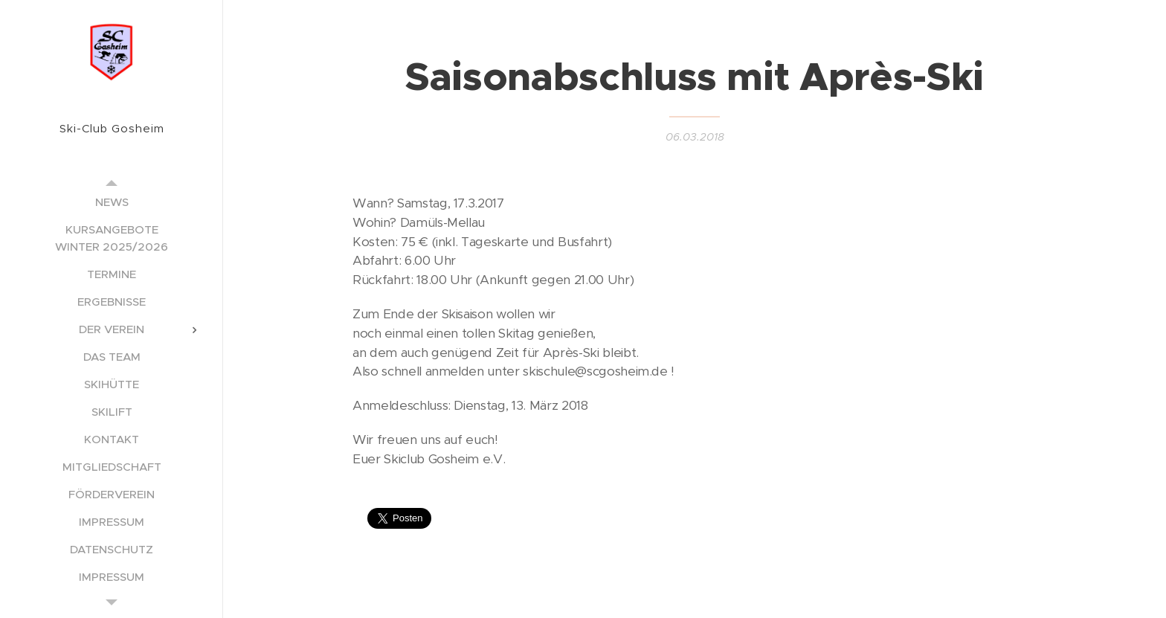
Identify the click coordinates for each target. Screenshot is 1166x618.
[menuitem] (111, 201)
